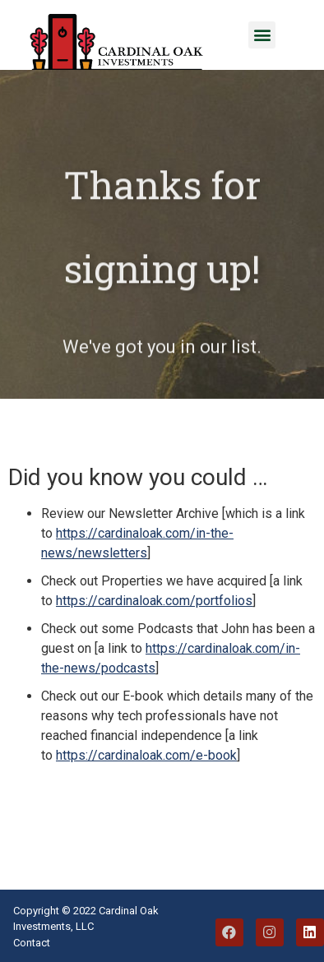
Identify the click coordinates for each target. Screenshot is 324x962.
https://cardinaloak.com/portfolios (154, 600)
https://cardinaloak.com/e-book (146, 755)
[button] (261, 35)
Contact (31, 943)
